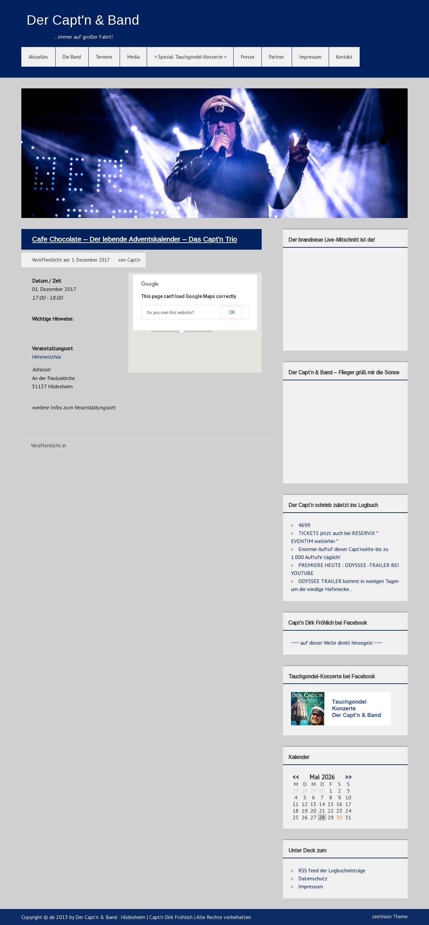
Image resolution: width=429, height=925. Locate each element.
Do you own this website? (170, 312)
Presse (247, 57)
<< (295, 777)
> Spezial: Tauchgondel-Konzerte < (190, 57)
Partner (276, 57)
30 (339, 817)
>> (348, 777)
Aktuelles (38, 57)
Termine (104, 57)
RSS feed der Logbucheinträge (331, 870)
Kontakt (344, 57)
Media (133, 57)
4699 (304, 525)
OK (232, 312)
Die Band (72, 57)
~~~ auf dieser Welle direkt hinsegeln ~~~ (336, 642)
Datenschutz (312, 878)
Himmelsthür (46, 356)
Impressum (310, 57)
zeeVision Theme (390, 916)
